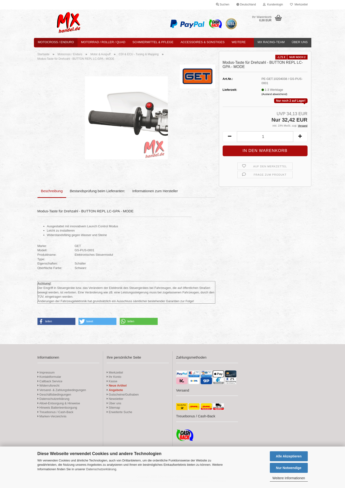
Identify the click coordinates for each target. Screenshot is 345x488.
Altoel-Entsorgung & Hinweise (58, 403)
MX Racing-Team (271, 42)
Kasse (112, 381)
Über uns (300, 42)
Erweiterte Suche (119, 412)
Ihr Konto (114, 377)
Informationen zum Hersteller (155, 191)
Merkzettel (299, 4)
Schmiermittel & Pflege (153, 42)
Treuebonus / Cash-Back (55, 412)
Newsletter (115, 399)
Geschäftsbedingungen (54, 394)
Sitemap (113, 407)
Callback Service (49, 381)
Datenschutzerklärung (101, 469)
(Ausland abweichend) (274, 94)
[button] (246, 4)
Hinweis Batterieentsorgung (57, 407)
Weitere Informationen (288, 478)
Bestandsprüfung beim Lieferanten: (97, 191)
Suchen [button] (222, 4)
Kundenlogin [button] (273, 4)
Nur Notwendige (288, 468)
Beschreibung (52, 191)
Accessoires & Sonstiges (202, 42)
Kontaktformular (49, 377)
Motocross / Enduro (56, 42)
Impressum (47, 372)
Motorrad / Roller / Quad (103, 42)
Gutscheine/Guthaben (123, 394)
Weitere (239, 42)
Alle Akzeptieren (288, 456)
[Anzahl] (265, 136)
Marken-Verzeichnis (52, 416)
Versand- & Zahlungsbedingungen (61, 390)
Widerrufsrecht (48, 385)
